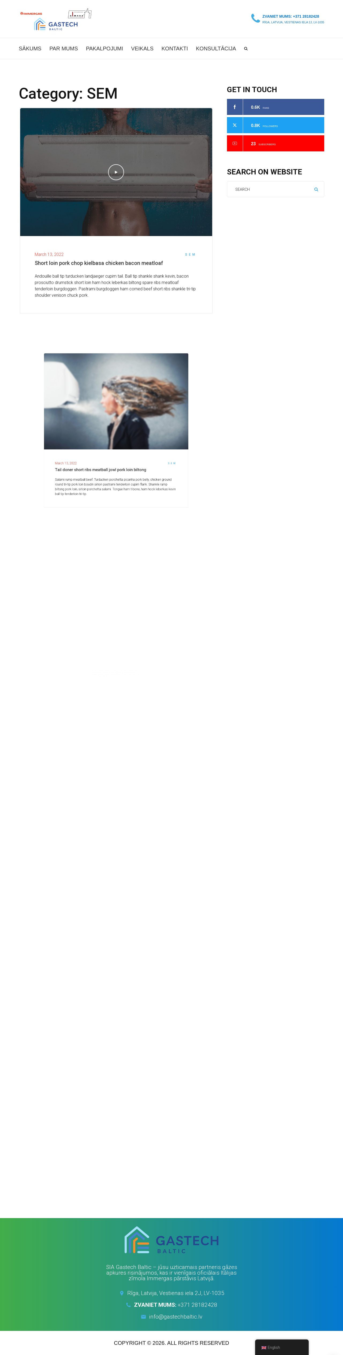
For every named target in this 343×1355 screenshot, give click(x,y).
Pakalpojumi (104, 48)
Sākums (30, 48)
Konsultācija (216, 48)
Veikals (142, 48)
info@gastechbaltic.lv (175, 1316)
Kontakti (175, 48)
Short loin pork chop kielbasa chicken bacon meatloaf (100, 259)
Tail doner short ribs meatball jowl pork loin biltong (108, 450)
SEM (184, 250)
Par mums (63, 48)
